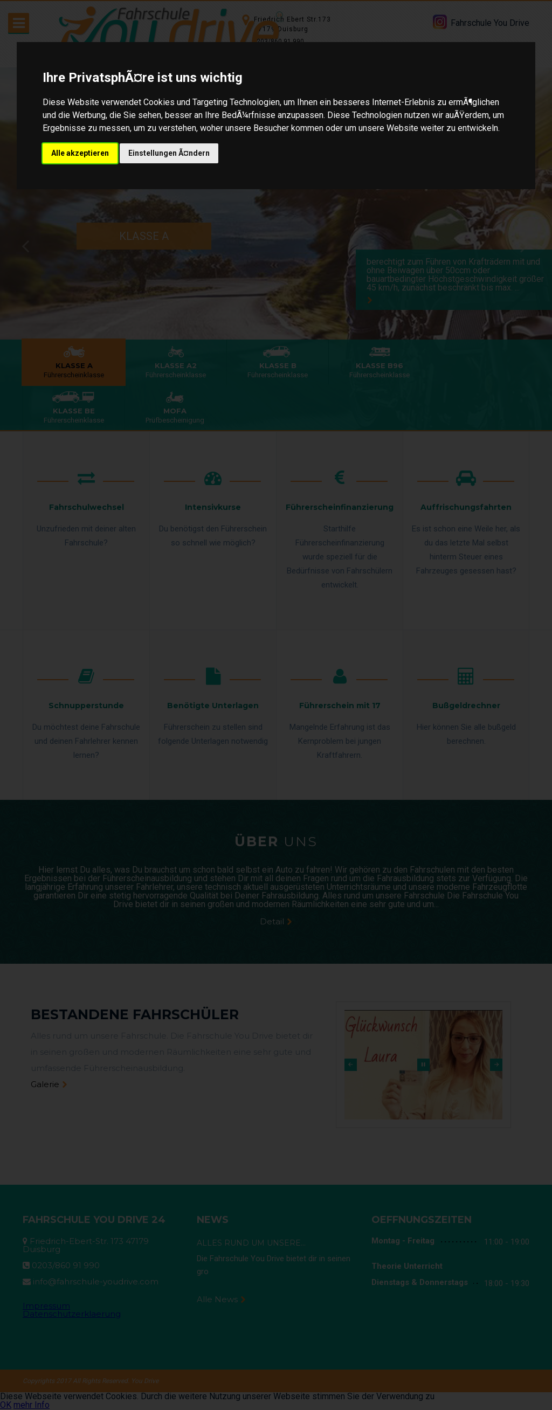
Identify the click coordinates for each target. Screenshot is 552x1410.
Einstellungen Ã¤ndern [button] (169, 153)
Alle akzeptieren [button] (80, 153)
